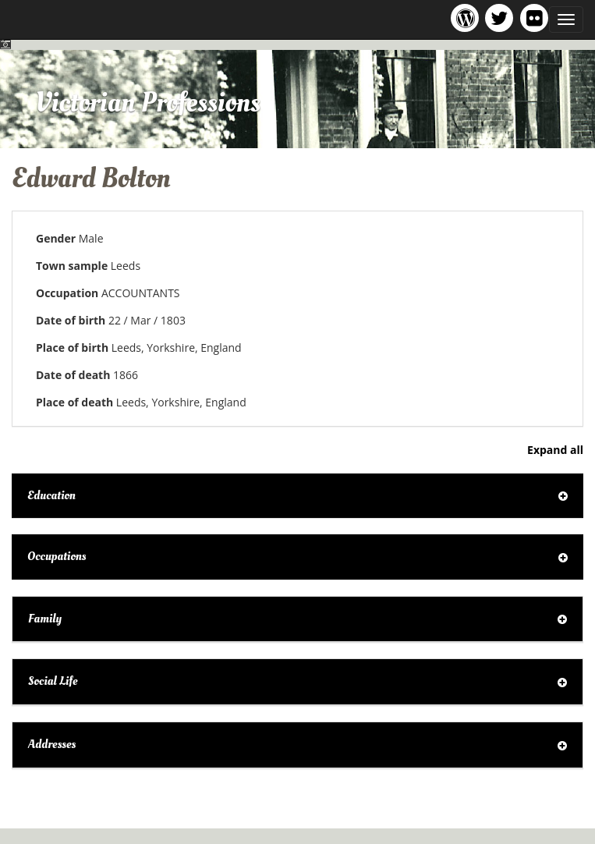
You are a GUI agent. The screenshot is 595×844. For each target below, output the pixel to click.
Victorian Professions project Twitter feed (502, 17)
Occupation (67, 292)
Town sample (72, 265)
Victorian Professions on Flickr (537, 17)
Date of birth (70, 320)
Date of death (73, 374)
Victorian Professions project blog (467, 17)
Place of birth (72, 347)
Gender (56, 238)
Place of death (74, 402)
